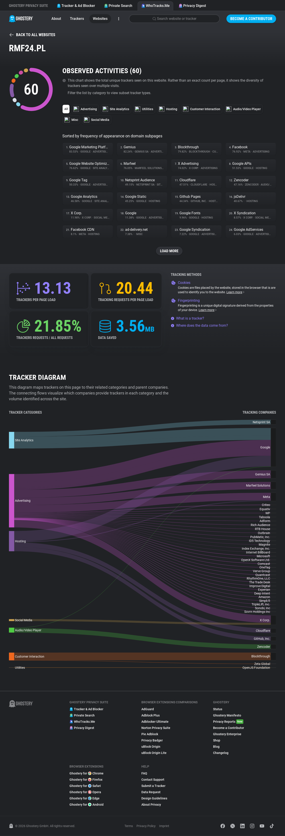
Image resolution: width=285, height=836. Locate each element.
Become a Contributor (251, 18)
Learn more (235, 292)
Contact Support (152, 780)
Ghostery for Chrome (86, 773)
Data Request (151, 792)
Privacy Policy (146, 826)
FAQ (144, 773)
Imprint (164, 826)
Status (217, 709)
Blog (216, 747)
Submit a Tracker (153, 786)
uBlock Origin (150, 747)
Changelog (220, 753)
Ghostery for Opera (85, 792)
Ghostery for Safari (85, 786)
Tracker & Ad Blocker (76, 6)
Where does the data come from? (199, 326)
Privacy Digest (192, 6)
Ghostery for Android (86, 805)
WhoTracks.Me (155, 6)
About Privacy (151, 805)
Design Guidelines (154, 798)
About (56, 19)
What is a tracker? (187, 318)
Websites (100, 19)
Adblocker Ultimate (155, 722)
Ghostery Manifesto (227, 715)
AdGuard (147, 709)
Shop (216, 740)
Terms (128, 826)
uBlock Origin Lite (154, 753)
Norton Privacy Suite (155, 728)
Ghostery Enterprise (227, 734)
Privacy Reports (228, 722)
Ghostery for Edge (84, 798)
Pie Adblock (149, 734)
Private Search (118, 6)
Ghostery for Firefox (85, 780)
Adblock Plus (150, 715)
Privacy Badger (152, 740)
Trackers (77, 19)
